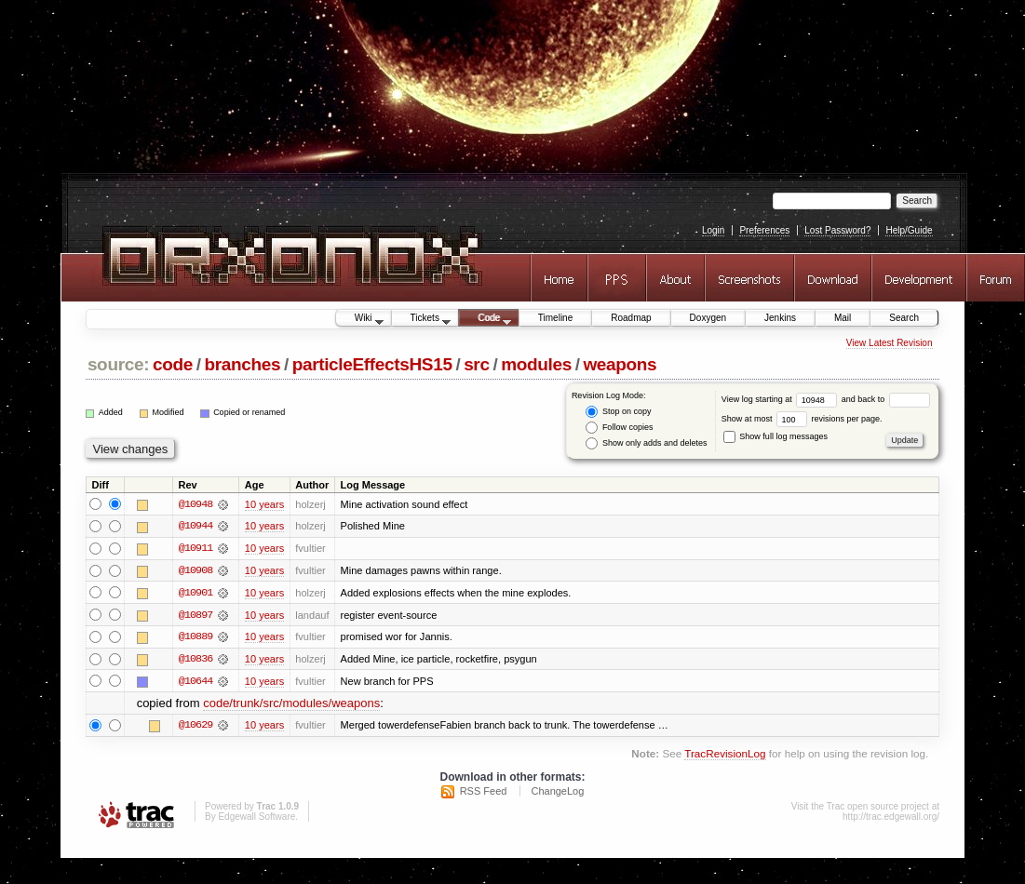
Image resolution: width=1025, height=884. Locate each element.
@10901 (195, 593)
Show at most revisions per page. (802, 418)
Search (904, 318)
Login (713, 230)
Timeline (555, 318)
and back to (886, 399)
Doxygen (708, 318)
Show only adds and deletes (646, 443)
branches (242, 364)
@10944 (195, 526)
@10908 (195, 571)
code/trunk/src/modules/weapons (291, 705)
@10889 (195, 638)
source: (118, 364)
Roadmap (631, 318)
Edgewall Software (256, 818)
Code (485, 319)
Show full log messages (775, 436)
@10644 (195, 683)
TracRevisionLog (724, 756)
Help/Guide (908, 230)
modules (536, 364)
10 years (264, 504)
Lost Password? (837, 230)
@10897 (195, 616)
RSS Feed (483, 792)
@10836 (195, 660)
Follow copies (619, 428)
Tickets (422, 319)
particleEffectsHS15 (372, 364)
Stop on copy (618, 412)
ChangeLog (557, 792)
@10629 (195, 727)
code (173, 364)
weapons (619, 364)
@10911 (195, 549)
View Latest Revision (889, 343)
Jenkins (780, 318)
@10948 (195, 504)
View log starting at (782, 399)
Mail (842, 318)
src (477, 364)
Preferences (764, 230)
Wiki (360, 319)
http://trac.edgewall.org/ (891, 818)
